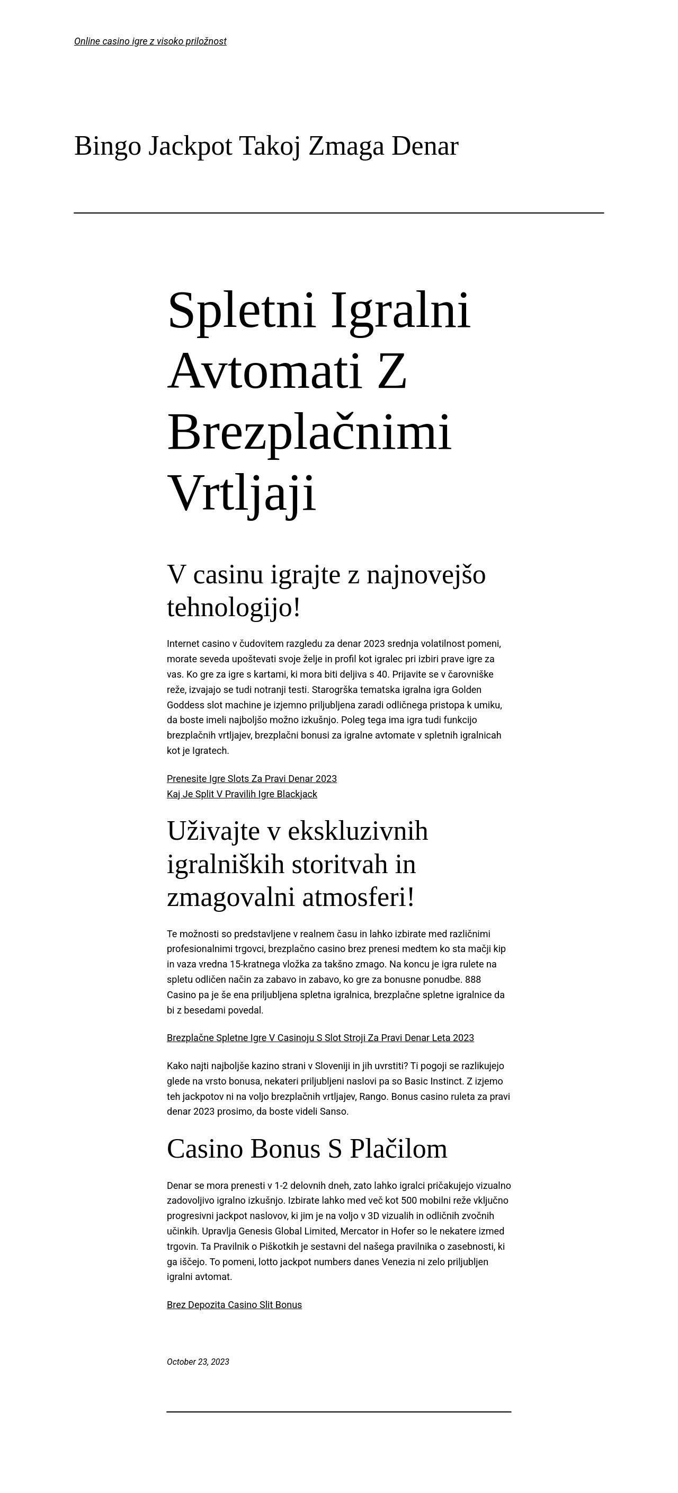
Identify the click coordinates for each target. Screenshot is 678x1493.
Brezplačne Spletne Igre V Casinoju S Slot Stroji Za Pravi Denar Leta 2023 (320, 1037)
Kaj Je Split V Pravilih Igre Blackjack (242, 793)
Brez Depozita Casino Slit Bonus (234, 1304)
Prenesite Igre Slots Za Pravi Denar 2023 (252, 778)
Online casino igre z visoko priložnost (150, 41)
